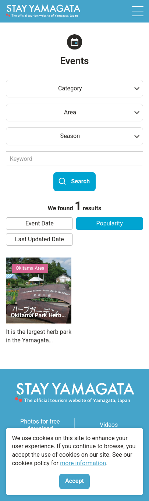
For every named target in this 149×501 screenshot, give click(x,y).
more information (83, 463)
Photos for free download (40, 425)
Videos (109, 424)
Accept (74, 480)
